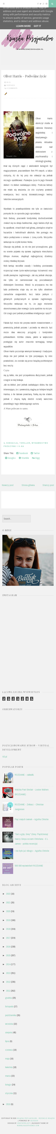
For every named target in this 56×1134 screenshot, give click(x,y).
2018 (8, 929)
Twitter (35, 453)
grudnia (8, 997)
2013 (8, 973)
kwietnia (8, 1067)
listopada (9, 1006)
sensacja (12, 443)
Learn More (23, 26)
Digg (36, 458)
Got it (37, 26)
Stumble (24, 458)
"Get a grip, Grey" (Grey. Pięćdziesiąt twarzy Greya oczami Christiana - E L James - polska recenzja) (31, 838)
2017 (8, 937)
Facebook (22, 453)
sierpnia (8, 1032)
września (9, 1023)
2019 (8, 920)
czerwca (9, 1049)
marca (8, 1075)
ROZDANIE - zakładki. (24, 774)
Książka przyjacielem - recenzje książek (36, 1118)
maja (7, 1058)
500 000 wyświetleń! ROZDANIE (29, 865)
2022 (8, 893)
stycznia (9, 1093)
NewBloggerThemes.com (28, 1125)
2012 (8, 981)
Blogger (34, 1121)
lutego (8, 1084)
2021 (8, 902)
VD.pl (4, 756)
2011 (8, 990)
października (10, 1015)
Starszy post (48, 485)
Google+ (10, 458)
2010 (8, 1104)
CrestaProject (23, 1123)
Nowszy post (8, 485)
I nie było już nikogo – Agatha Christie (32, 850)
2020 (8, 911)
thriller (24, 443)
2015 (8, 955)
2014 (8, 964)
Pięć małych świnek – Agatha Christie (32, 819)
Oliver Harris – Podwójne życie (25, 76)
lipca (7, 1041)
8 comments (12, 88)
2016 (8, 946)
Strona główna (28, 485)
